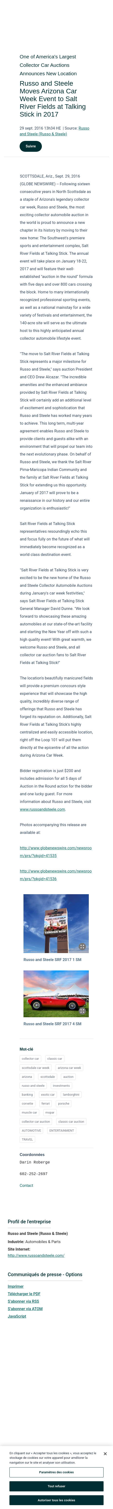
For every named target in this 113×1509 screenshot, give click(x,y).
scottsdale (47, 1077)
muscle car (29, 1112)
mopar (49, 1112)
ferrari (46, 1103)
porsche (63, 1103)
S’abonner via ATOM (25, 1309)
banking (27, 1094)
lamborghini (71, 1094)
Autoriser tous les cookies (56, 1501)
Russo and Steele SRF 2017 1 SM (52, 959)
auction (68, 1077)
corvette (27, 1103)
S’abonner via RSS (23, 1301)
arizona (27, 1077)
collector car (30, 1058)
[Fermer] (105, 1455)
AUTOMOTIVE (31, 1130)
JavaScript (17, 1316)
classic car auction (71, 1121)
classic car (54, 1058)
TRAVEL (27, 1139)
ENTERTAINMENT (61, 1130)
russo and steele (33, 1085)
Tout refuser (56, 1487)
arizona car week (69, 1068)
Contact (26, 1185)
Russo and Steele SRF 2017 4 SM (52, 1024)
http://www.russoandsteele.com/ (36, 1255)
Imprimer (15, 1286)
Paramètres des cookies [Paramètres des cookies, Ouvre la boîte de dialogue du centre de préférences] (56, 1473)
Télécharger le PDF (24, 1294)
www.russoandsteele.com (42, 809)
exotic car (47, 1094)
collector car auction (36, 1121)
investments (61, 1085)
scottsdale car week (35, 1068)
